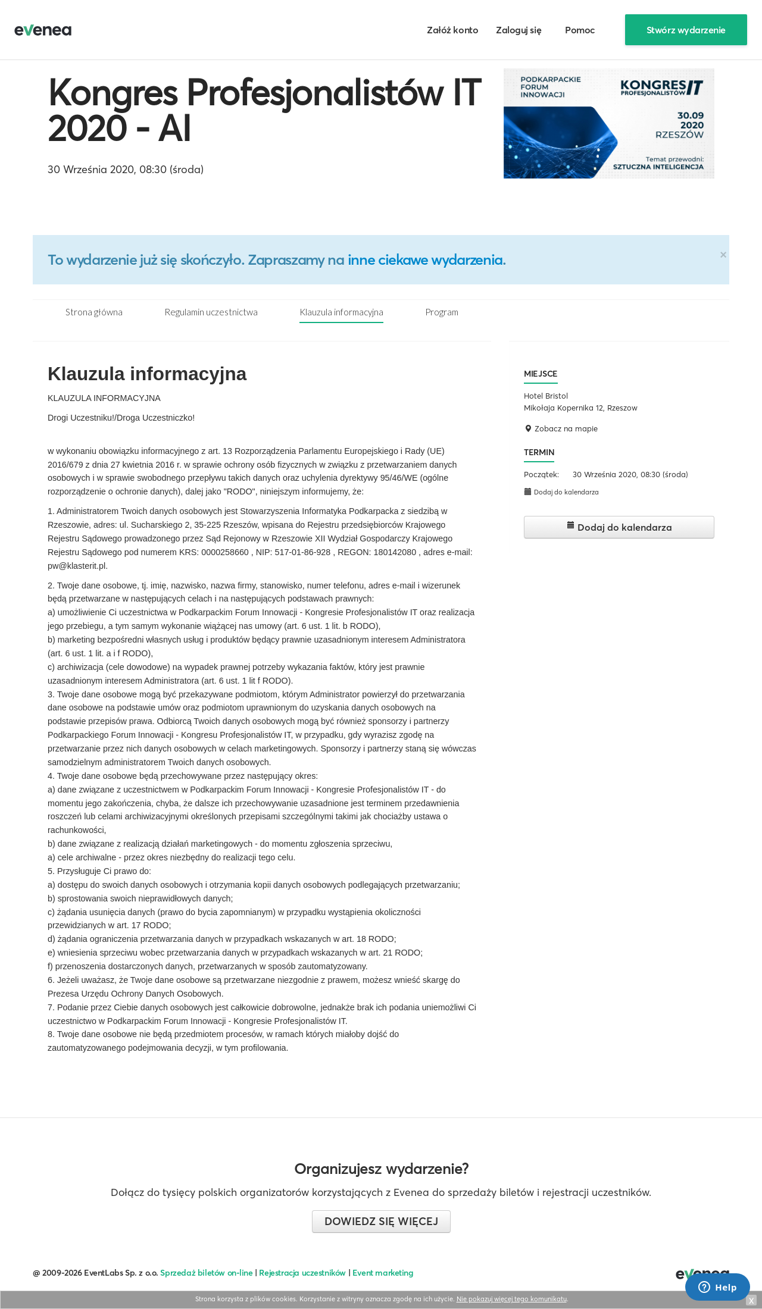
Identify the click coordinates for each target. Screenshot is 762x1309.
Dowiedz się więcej (381, 1221)
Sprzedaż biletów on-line (206, 1272)
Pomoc (580, 30)
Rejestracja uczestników (302, 1272)
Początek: (541, 474)
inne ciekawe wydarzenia (425, 259)
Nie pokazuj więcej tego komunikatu (512, 1299)
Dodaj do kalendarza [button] (561, 491)
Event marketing (383, 1272)
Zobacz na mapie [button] (561, 428)
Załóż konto (452, 30)
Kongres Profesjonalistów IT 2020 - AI (264, 110)
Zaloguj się (518, 30)
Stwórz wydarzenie (686, 30)
